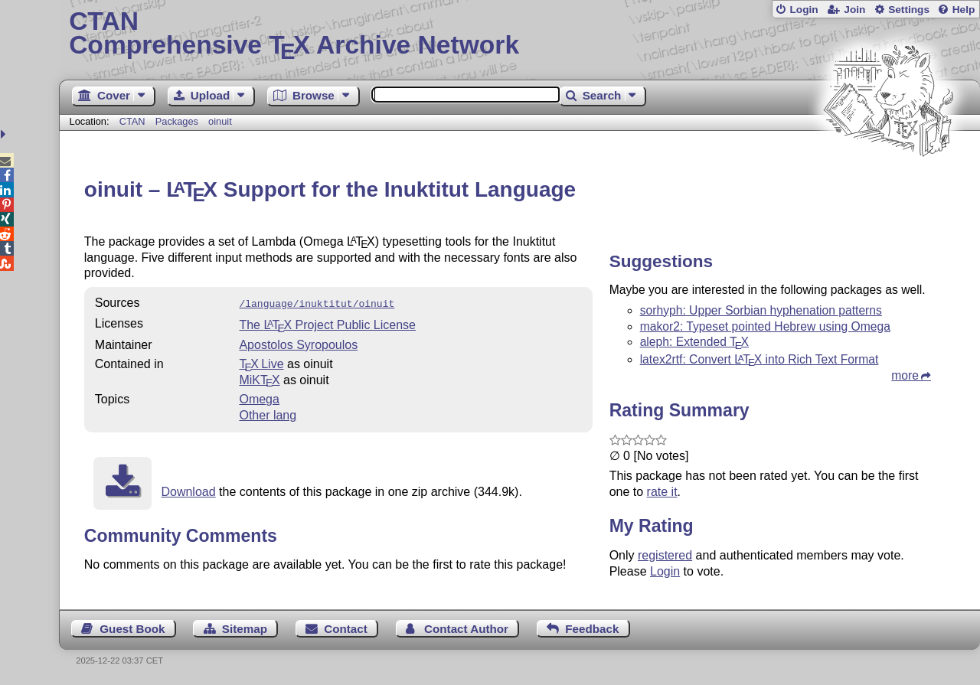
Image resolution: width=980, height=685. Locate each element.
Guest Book (132, 628)
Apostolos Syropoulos (298, 343)
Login (803, 9)
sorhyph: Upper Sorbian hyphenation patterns (761, 310)
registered (665, 555)
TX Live (261, 362)
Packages (178, 121)
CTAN (132, 121)
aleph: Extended (694, 341)
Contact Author (466, 628)
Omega (259, 397)
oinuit (220, 121)
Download (188, 490)
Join (854, 9)
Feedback (592, 628)
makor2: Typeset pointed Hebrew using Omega (765, 326)
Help (963, 9)
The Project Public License (327, 323)
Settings (908, 9)
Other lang (267, 413)
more (905, 375)
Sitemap (244, 628)
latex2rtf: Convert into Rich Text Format (759, 359)
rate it (662, 491)
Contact (346, 628)
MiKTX (259, 378)
